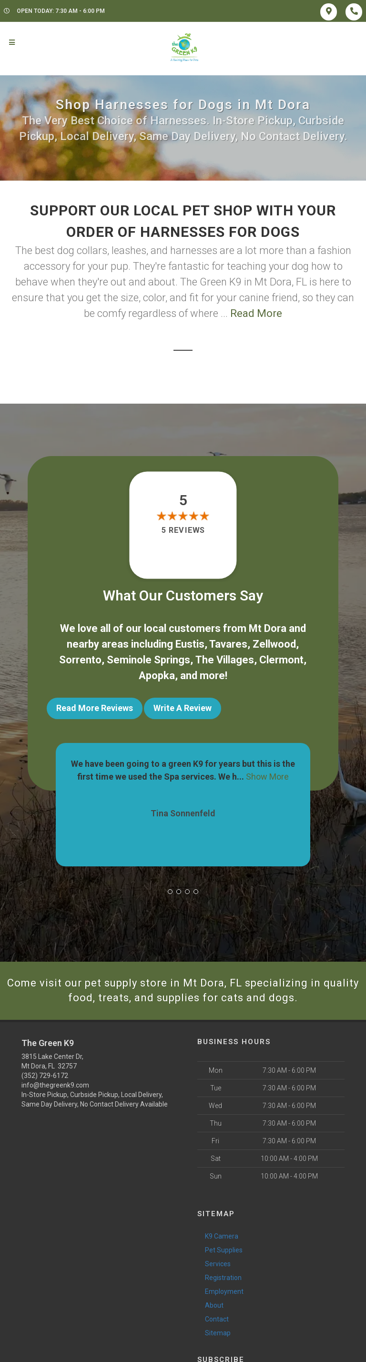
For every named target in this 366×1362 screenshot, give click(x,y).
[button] (170, 891)
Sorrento (80, 660)
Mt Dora (267, 628)
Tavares (228, 644)
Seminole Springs (148, 660)
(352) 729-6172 (44, 1075)
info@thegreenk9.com (55, 1085)
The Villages (224, 660)
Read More (256, 313)
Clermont (281, 660)
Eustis (189, 644)
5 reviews (182, 530)
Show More (267, 777)
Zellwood (274, 644)
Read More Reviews (94, 708)
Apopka (157, 675)
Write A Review (182, 708)
